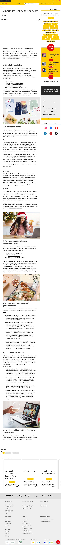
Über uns (7, 520)
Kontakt (6, 508)
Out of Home (45, 36)
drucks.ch (7, 535)
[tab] (21, 496)
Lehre (6, 526)
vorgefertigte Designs (22, 93)
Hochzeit (49, 30)
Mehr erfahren (51, 118)
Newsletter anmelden (27, 528)
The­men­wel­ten (51, 3)
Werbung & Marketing (51, 41)
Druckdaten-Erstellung (27, 525)
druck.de (7, 533)
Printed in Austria (43, 506)
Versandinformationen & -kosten (47, 520)
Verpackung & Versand (55, 39)
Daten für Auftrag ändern (28, 505)
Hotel (53, 30)
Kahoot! (23, 316)
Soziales (43, 39)
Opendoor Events (30, 384)
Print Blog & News (44, 505)
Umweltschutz (8, 521)
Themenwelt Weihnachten (16, 436)
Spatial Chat (6, 188)
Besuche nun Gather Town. (19, 185)
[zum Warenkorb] (59, 1)
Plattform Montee (12, 369)
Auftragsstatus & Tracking (28, 506)
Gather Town (6, 171)
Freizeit (56, 25)
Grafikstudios (25, 526)
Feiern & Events (15, 452)
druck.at (7, 531)
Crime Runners (18, 328)
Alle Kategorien (51, 17)
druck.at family (8, 523)
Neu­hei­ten (43, 3)
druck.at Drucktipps (47, 23)
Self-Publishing (56, 36)
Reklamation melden (27, 508)
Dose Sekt (10, 253)
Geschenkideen (46, 28)
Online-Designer (26, 530)
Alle (3, 452)
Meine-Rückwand (8, 536)
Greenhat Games (9, 338)
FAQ (6, 513)
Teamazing (31, 336)
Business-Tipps (8, 452)
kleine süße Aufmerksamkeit (14, 256)
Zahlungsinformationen (45, 521)
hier (26, 374)
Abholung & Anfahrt (9, 511)
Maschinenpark (48, 32)
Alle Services (25, 520)
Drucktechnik (54, 23)
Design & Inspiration (54, 21)
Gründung (44, 30)
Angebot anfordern (26, 523)
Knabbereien (12, 254)
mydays (30, 377)
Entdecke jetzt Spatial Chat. (15, 208)
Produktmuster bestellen (28, 533)
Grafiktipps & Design (54, 28)
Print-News (56, 34)
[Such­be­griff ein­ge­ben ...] (33, 4)
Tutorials (48, 39)
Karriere (57, 30)
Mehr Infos (51, 59)
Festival (52, 25)
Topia (4, 139)
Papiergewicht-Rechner (27, 531)
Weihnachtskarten (27, 91)
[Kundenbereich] (54, 1)
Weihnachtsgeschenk (12, 259)
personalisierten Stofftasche (22, 266)
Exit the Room (25, 328)
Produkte (50, 36)
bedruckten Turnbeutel (8, 268)
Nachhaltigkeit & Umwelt (48, 34)
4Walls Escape (12, 328)
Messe (54, 32)
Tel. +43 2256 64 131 (9, 506)
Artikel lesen (12, 481)
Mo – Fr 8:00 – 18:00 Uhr (9, 505)
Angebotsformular (9, 510)
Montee (15, 338)
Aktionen (24, 521)
